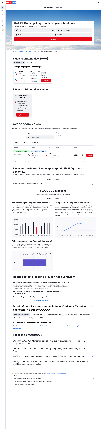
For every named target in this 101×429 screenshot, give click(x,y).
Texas (30, 51)
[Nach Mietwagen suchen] (3, 14)
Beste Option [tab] (30, 62)
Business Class (44, 326)
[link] (22, 115)
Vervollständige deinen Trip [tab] (53, 314)
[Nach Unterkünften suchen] (3, 10)
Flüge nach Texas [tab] (37, 314)
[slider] (57, 138)
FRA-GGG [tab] (57, 179)
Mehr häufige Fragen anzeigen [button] (41, 300)
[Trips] (3, 25)
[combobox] (44, 26)
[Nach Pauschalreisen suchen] (3, 17)
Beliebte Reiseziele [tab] (85, 314)
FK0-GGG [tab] (49, 179)
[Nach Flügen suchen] (3, 7)
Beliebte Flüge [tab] (18, 317)
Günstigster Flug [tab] (19, 62)
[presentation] (74, 23)
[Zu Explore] (3, 20)
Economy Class (17, 328)
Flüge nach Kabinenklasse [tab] (21, 314)
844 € (18, 23)
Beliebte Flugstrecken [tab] (71, 314)
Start (13, 51)
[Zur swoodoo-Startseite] (11, 2)
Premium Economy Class (74, 326)
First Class (16, 326)
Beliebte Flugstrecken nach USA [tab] (35, 317)
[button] (2, 2)
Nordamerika (19, 51)
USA (26, 51)
